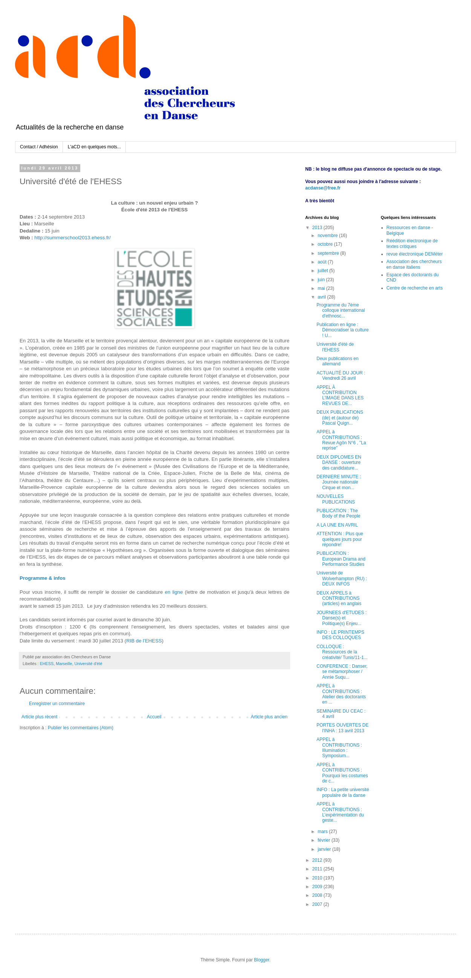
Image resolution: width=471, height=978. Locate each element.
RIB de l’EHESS (144, 641)
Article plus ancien (269, 716)
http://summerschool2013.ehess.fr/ (72, 237)
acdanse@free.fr (323, 188)
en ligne (174, 592)
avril (322, 297)
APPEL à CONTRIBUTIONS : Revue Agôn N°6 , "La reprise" (341, 440)
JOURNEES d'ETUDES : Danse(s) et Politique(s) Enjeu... (342, 618)
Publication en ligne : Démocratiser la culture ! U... (343, 330)
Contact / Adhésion (39, 146)
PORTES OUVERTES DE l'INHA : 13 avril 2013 (343, 727)
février (325, 840)
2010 (318, 878)
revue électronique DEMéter (415, 254)
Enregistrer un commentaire (57, 703)
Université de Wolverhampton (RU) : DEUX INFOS (342, 578)
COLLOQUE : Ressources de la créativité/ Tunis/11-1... (342, 652)
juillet (323, 270)
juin (322, 279)
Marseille (64, 663)
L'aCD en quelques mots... (94, 146)
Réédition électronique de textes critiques (412, 243)
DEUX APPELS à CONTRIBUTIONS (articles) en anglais (339, 598)
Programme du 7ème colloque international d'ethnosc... (341, 310)
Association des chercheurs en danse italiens (414, 264)
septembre (329, 253)
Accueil (154, 716)
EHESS (47, 663)
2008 (318, 895)
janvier (325, 849)
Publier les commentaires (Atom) (80, 727)
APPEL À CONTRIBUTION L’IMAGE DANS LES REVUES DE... (340, 395)
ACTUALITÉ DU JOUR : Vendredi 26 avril (341, 375)
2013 (318, 227)
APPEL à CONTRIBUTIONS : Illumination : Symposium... (339, 747)
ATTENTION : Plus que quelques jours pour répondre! (340, 539)
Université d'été (88, 663)
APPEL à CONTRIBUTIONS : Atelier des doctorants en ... (341, 694)
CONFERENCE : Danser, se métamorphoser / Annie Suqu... (342, 672)
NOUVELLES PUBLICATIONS (336, 499)
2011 (318, 869)
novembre (328, 235)
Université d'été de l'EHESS (335, 347)
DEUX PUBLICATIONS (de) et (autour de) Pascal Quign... (340, 418)
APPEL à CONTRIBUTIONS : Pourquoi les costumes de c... (342, 773)
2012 (318, 860)
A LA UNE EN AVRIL (337, 525)
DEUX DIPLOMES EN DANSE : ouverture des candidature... (339, 462)
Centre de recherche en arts (415, 288)
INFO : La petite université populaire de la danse (343, 792)
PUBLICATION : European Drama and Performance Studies (341, 559)
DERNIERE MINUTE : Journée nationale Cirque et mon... (339, 482)
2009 (318, 886)
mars (323, 831)
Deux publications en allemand (337, 361)
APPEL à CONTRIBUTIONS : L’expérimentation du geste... (340, 812)
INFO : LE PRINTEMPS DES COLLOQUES (340, 635)
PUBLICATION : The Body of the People (338, 513)
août (323, 262)
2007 (318, 904)
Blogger (261, 960)
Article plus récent (39, 716)
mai (322, 288)
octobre (326, 244)
